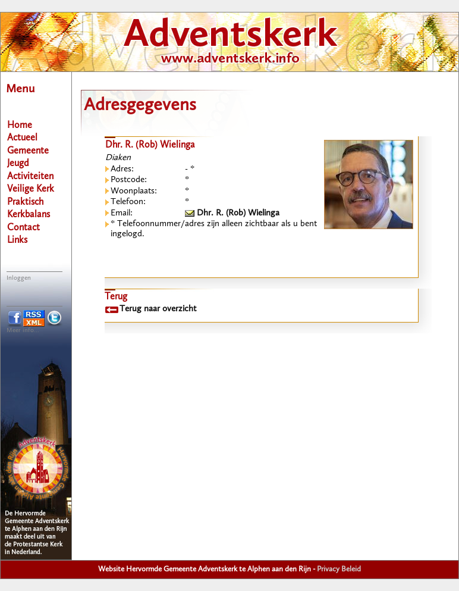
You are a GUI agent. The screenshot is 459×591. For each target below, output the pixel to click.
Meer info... (23, 330)
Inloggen (19, 278)
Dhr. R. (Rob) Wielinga (232, 213)
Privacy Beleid (339, 569)
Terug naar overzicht (158, 309)
